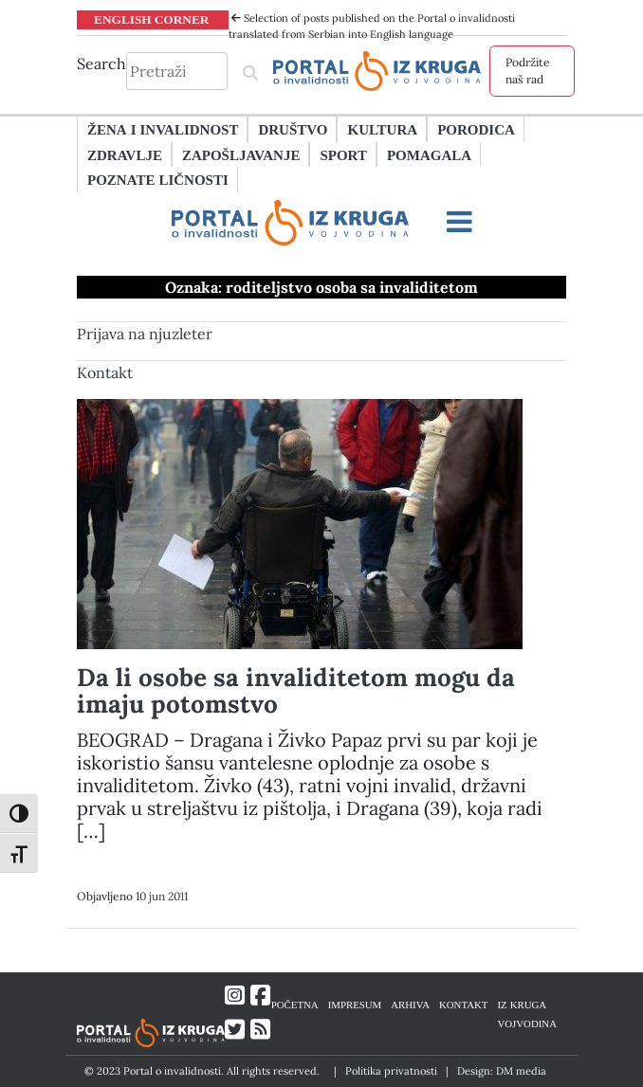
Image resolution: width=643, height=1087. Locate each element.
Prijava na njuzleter (144, 333)
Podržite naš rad (527, 70)
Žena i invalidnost (162, 128)
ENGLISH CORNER (152, 18)
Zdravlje (124, 154)
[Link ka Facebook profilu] (260, 995)
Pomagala (429, 154)
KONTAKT (463, 1004)
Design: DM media (501, 1071)
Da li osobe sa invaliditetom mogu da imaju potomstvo (296, 690)
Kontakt (105, 372)
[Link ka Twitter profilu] (235, 1029)
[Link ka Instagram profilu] (235, 995)
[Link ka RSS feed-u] (260, 1029)
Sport (343, 154)
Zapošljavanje (241, 154)
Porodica (476, 128)
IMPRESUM (355, 1004)
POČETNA (295, 1004)
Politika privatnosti (391, 1071)
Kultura (382, 128)
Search (101, 63)
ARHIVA (410, 1004)
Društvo (292, 128)
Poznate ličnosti (158, 179)
